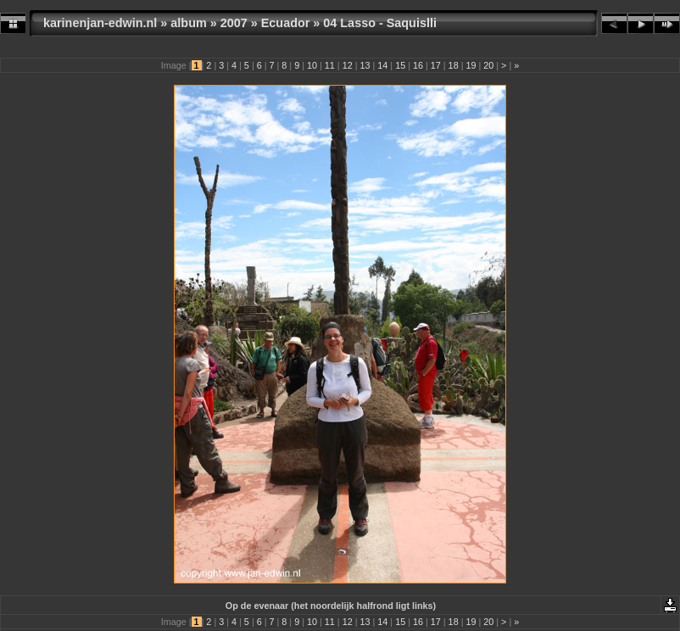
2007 (234, 23)
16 (418, 65)
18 (453, 65)
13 (364, 65)
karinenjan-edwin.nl (100, 23)
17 (435, 65)
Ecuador (285, 23)
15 (400, 65)
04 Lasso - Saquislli (380, 23)
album (188, 23)
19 (470, 65)
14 (382, 65)
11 (329, 65)
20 (488, 65)
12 (347, 65)
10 (312, 65)
